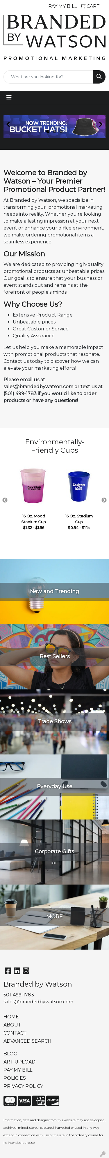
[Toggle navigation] (9, 97)
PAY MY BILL (17, 1070)
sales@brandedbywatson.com (38, 1002)
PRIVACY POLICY (23, 1086)
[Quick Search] (48, 77)
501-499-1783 (18, 995)
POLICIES (14, 1078)
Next (104, 500)
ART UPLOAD (19, 1062)
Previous (5, 500)
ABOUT (12, 1025)
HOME (11, 1017)
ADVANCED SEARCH (27, 1041)
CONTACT (15, 1033)
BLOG (10, 1054)
